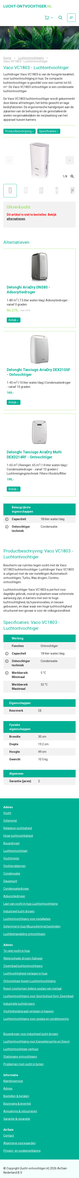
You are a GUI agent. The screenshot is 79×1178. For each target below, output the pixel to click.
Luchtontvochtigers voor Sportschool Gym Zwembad (38, 996)
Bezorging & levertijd (17, 1103)
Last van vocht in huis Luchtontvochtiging (30, 903)
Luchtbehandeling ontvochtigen (24, 934)
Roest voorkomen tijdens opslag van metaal (32, 988)
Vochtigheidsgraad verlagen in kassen (28, 1011)
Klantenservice (13, 1081)
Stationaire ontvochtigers (20, 1056)
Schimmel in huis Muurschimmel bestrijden (31, 926)
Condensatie (11, 873)
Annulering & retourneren (20, 1111)
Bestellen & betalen (16, 1096)
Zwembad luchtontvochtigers (23, 966)
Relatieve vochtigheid (17, 828)
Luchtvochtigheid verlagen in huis (25, 973)
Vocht (7, 813)
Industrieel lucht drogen (19, 911)
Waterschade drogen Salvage (23, 958)
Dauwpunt (10, 881)
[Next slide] (70, 160)
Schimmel (10, 820)
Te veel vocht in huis (16, 950)
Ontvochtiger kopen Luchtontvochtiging (29, 981)
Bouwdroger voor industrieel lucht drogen (30, 1034)
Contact (8, 1135)
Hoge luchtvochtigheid (18, 835)
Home (7, 58)
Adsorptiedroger (14, 896)
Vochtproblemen (14, 866)
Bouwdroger (11, 843)
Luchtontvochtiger (15, 851)
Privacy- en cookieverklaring (21, 1150)
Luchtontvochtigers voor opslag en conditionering (36, 1019)
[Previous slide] (9, 160)
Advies (7, 1088)
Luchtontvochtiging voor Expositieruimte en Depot (36, 1041)
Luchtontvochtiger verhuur (21, 1049)
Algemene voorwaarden (19, 1143)
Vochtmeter (11, 858)
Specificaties (48, 131)
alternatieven (16, 218)
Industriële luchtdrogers (19, 1003)
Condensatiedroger (16, 888)
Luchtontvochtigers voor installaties (27, 919)
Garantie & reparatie (16, 1118)
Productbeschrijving (19, 131)
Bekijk (14, 320)
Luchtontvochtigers (31, 58)
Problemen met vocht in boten (23, 1064)
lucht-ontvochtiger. (27, 6)
